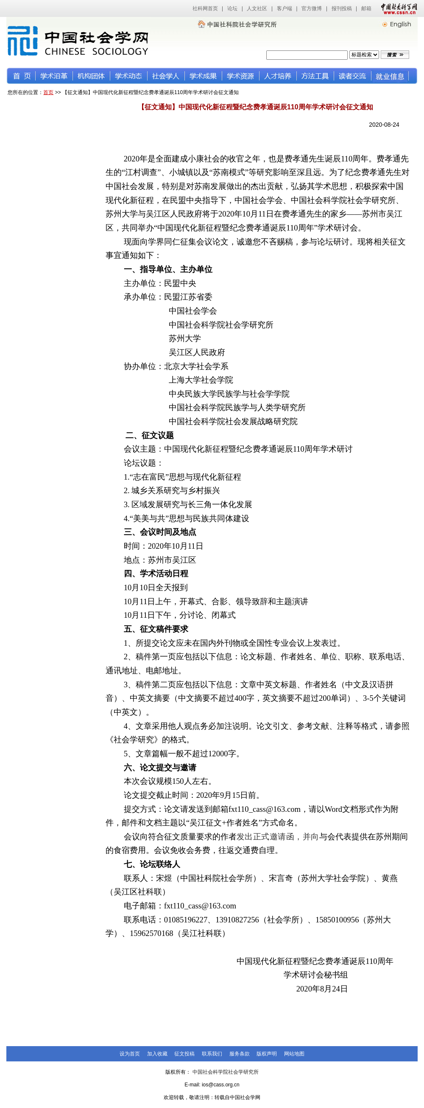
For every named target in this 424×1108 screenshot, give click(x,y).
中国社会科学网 (397, 8)
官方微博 (311, 8)
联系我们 (212, 1054)
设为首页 (130, 1054)
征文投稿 (184, 1054)
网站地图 (294, 1054)
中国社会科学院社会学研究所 (225, 1072)
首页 (48, 92)
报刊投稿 (342, 8)
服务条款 (239, 1054)
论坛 (232, 8)
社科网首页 (205, 8)
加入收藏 (157, 1054)
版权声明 (267, 1054)
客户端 (284, 8)
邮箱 (366, 8)
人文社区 (257, 8)
